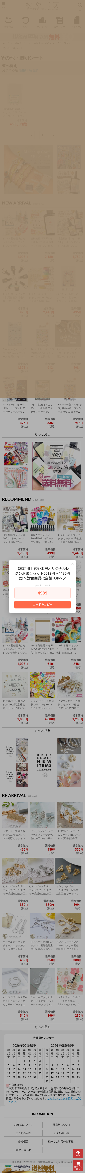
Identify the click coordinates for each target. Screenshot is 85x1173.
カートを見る (78, 1165)
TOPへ (78, 1153)
